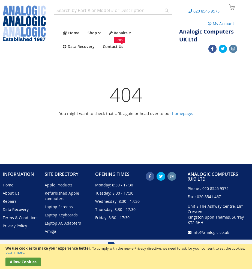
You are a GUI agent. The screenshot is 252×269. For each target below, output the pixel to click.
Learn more (14, 252)
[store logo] (24, 23)
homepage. (182, 113)
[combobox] (113, 10)
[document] (126, 256)
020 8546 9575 (215, 188)
